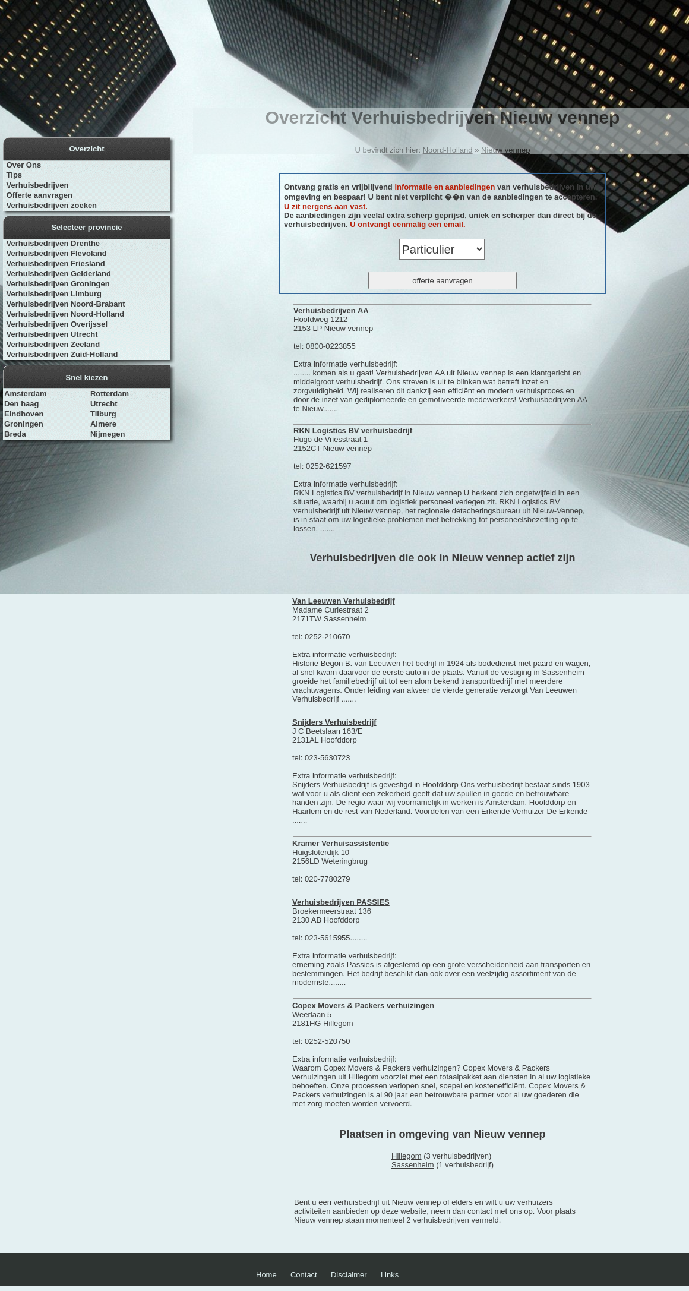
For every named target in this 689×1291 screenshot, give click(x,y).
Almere (103, 423)
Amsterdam (25, 393)
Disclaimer (349, 1274)
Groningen (23, 423)
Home (266, 1274)
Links (390, 1274)
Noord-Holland (448, 150)
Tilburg (103, 413)
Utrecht (104, 403)
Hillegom (406, 1155)
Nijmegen (107, 434)
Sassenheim (412, 1164)
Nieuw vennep (505, 150)
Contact (303, 1274)
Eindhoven (23, 413)
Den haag (21, 403)
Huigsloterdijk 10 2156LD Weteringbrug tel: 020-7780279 (340, 861)
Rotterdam (109, 393)
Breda (15, 434)
